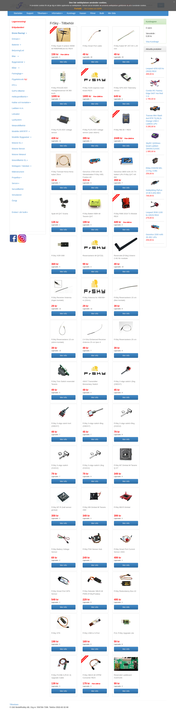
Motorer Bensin (18, 149)
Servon (15, 183)
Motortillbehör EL (20, 160)
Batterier (16, 45)
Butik (102, 13)
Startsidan (18, 13)
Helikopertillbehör (20, 97)
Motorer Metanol (19, 154)
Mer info (63, 62)
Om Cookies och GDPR (93, 9)
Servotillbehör (18, 189)
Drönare (16, 39)
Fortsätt (78, 8)
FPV (14, 85)
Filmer (93, 13)
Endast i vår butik (20, 212)
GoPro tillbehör (18, 91)
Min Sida (112, 13)
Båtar (15, 68)
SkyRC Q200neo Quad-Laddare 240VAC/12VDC (153, 146)
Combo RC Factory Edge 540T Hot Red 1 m (154, 93)
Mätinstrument (18, 172)
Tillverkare (42, 13)
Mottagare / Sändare (21, 166)
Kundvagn (71, 13)
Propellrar (17, 177)
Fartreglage (17, 73)
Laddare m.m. (18, 108)
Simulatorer (17, 195)
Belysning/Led (18, 50)
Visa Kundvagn (152, 42)
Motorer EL (17, 143)
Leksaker (16, 114)
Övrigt (14, 201)
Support (30, 13)
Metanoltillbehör (18, 125)
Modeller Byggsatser (21, 137)
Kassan (83, 13)
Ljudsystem (17, 120)
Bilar (15, 56)
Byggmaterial (18, 62)
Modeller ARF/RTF (21, 131)
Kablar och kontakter (21, 102)
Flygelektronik (19, 79)
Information (57, 13)
